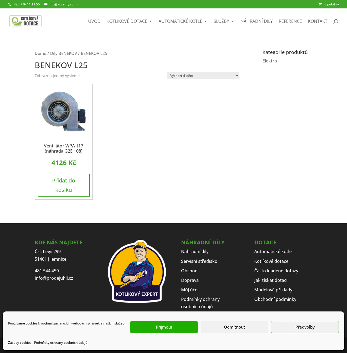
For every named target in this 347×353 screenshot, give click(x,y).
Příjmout (164, 327)
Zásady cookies (19, 342)
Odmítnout (234, 327)
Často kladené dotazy (276, 271)
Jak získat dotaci (270, 280)
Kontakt (317, 21)
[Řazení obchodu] (203, 75)
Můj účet (190, 290)
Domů (40, 53)
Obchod (189, 271)
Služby (221, 21)
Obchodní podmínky (275, 299)
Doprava (190, 280)
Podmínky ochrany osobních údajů (61, 342)
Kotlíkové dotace (127, 21)
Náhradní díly (256, 21)
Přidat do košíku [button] (63, 185)
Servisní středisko (199, 261)
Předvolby (305, 327)
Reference (290, 21)
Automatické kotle (180, 21)
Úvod (94, 21)
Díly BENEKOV (63, 53)
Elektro (269, 61)
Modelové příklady (273, 290)
